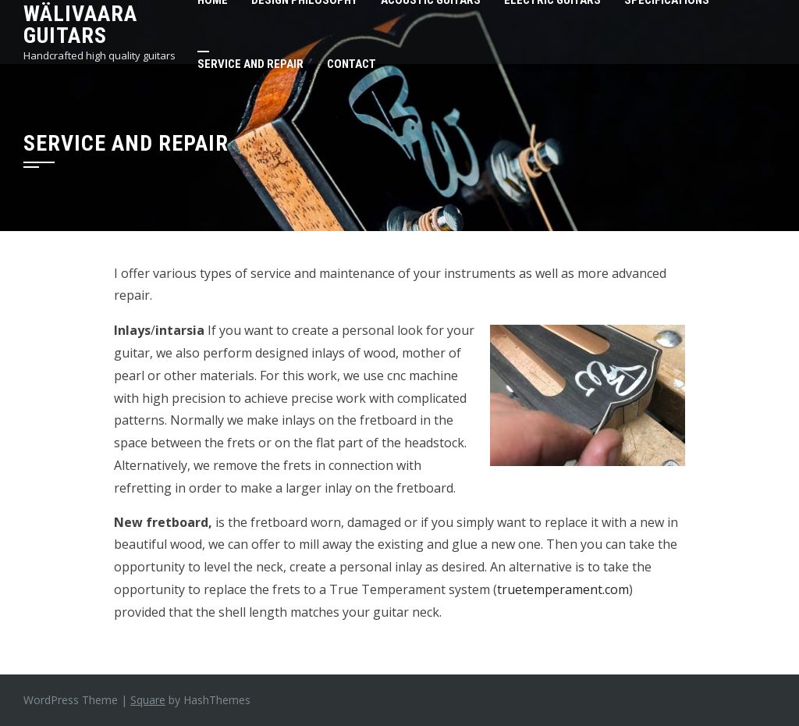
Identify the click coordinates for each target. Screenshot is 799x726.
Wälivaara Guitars (80, 24)
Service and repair (250, 64)
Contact (351, 64)
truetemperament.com (563, 589)
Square (147, 699)
